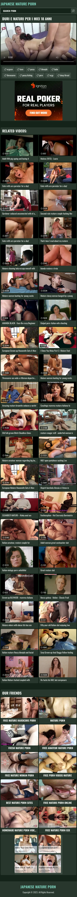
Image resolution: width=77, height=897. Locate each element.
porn (41, 75)
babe (56, 69)
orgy (51, 75)
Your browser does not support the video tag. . (38, 44)
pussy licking (27, 75)
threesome (11, 75)
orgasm (10, 69)
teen (21, 69)
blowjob (44, 69)
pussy (32, 69)
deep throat (64, 75)
